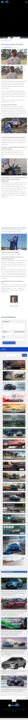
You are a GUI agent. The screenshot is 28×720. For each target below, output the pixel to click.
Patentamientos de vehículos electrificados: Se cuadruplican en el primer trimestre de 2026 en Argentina (13, 652)
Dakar (3, 40)
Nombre (5, 331)
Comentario (6, 321)
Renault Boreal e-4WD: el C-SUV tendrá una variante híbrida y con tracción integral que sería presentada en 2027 (13, 593)
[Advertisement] (14, 22)
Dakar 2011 (9, 40)
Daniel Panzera (7, 47)
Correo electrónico (19, 331)
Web (4, 336)
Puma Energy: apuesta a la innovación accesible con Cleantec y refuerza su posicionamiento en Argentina (11, 633)
